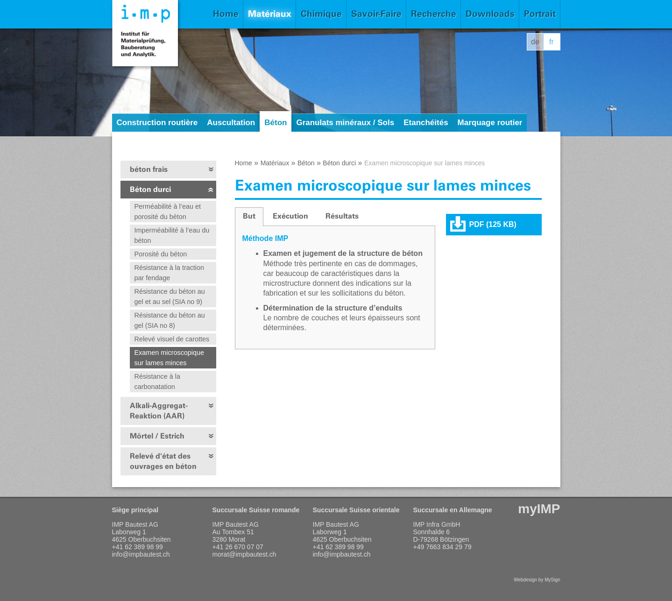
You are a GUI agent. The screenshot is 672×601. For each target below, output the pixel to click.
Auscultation (231, 122)
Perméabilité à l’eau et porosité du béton (167, 211)
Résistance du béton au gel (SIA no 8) (169, 320)
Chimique (321, 13)
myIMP (539, 509)
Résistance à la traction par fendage (169, 273)
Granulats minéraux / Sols (345, 122)
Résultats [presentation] (342, 216)
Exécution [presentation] (290, 216)
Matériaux (269, 13)
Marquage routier (490, 122)
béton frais (149, 169)
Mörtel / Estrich (157, 435)
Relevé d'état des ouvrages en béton (163, 461)
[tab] (249, 216)
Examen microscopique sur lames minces (169, 358)
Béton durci (150, 189)
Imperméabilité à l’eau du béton (172, 235)
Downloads (490, 13)
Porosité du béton (160, 254)
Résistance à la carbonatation (157, 381)
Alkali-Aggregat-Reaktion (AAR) (159, 410)
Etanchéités (425, 122)
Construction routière (157, 122)
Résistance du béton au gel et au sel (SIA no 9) (169, 296)
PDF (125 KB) (492, 224)
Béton (275, 122)
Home (226, 13)
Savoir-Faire (376, 13)
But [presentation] (249, 216)
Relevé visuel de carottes (172, 339)
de (535, 42)
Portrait (540, 13)
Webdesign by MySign (537, 579)
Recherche (433, 13)
